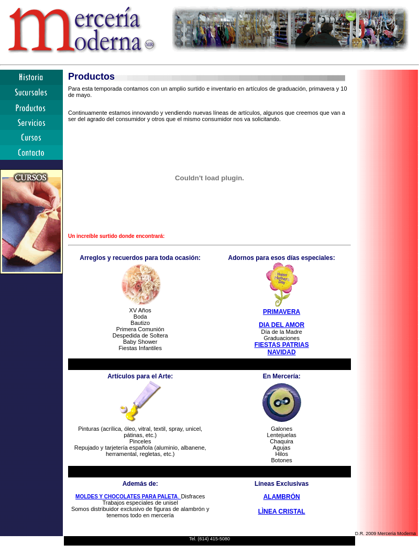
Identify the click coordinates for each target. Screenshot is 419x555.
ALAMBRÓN (281, 496)
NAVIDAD (282, 352)
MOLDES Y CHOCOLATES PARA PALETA (126, 496)
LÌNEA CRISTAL (281, 511)
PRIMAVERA (281, 311)
